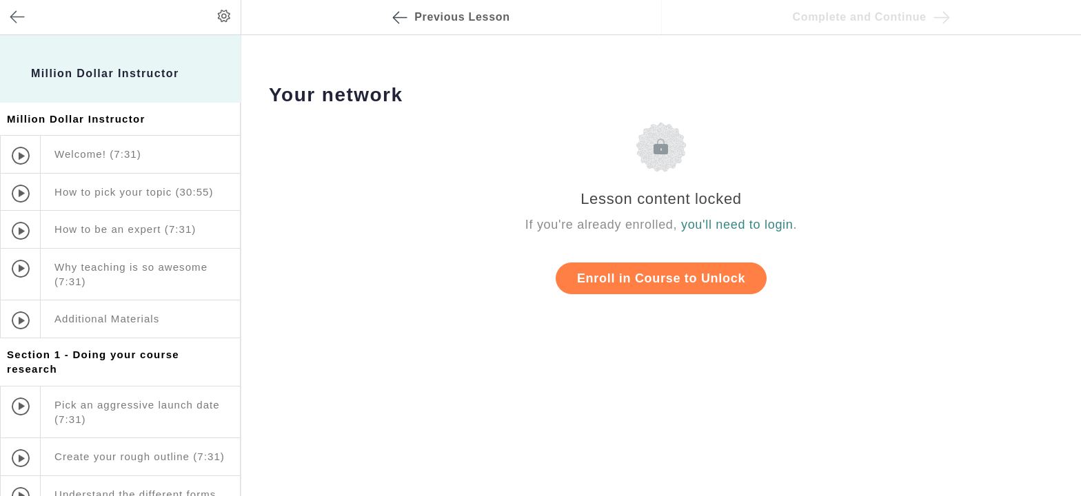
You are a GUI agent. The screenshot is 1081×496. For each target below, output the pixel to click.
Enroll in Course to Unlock (661, 278)
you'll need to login (737, 224)
